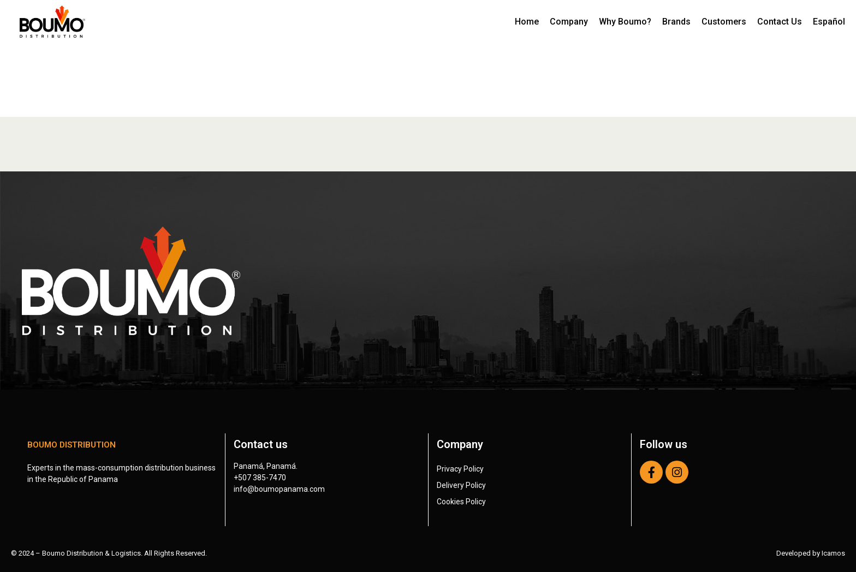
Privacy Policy (460, 468)
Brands (676, 21)
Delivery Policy (461, 485)
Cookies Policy (461, 501)
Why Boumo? (625, 21)
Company (569, 21)
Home (527, 21)
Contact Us (779, 21)
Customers (724, 21)
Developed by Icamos (810, 553)
